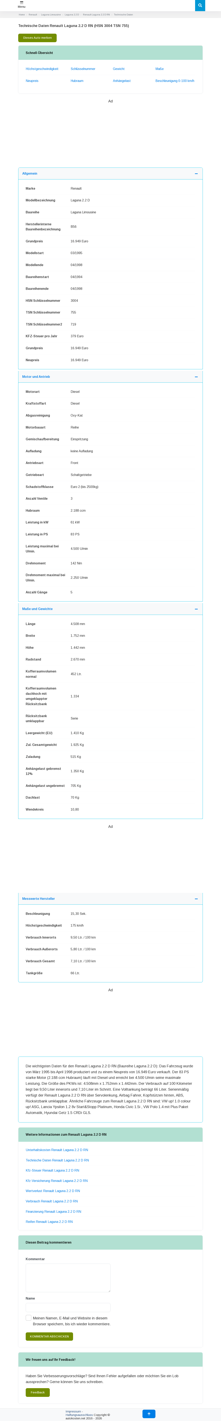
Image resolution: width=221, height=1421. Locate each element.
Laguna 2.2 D (72, 14)
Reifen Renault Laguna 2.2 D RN (49, 1221)
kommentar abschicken (49, 1336)
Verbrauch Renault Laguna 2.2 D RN (52, 1201)
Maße (159, 69)
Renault (33, 14)
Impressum (73, 1411)
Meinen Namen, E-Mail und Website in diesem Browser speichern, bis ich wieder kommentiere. (71, 1321)
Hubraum (77, 81)
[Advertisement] (110, 132)
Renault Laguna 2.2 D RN (96, 14)
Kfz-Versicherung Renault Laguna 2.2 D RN (57, 1181)
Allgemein (29, 173)
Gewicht (119, 69)
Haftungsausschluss (79, 1415)
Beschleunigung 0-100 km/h (174, 81)
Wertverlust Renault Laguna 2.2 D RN (53, 1191)
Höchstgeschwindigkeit (42, 69)
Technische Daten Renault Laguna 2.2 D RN (57, 1160)
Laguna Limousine (51, 14)
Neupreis (32, 81)
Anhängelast (122, 81)
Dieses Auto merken (37, 37)
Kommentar (35, 1259)
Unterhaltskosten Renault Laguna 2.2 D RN (57, 1150)
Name (30, 1298)
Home (22, 14)
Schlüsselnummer (83, 69)
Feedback (38, 1392)
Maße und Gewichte (37, 609)
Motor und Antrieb (36, 376)
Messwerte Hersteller (38, 898)
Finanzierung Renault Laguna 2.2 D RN (53, 1211)
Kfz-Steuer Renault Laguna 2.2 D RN (52, 1170)
